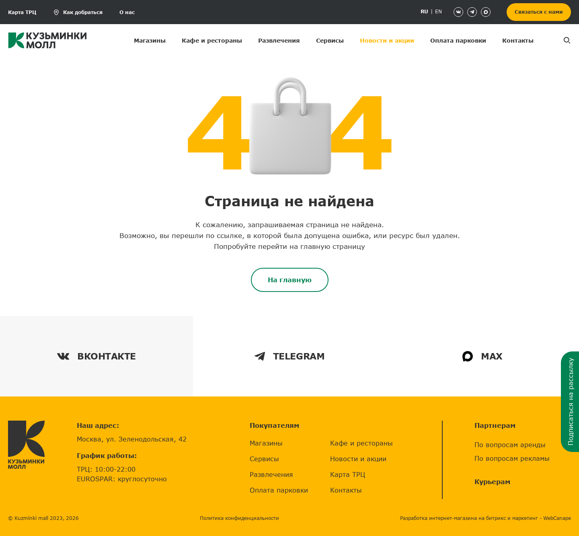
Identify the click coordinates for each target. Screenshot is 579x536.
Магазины (150, 40)
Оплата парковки (458, 40)
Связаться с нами (539, 12)
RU (424, 11)
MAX (482, 356)
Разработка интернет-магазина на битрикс (453, 518)
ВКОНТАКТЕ (96, 356)
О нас (127, 12)
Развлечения (279, 40)
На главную (290, 279)
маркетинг (525, 518)
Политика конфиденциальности (239, 518)
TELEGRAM (289, 356)
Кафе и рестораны (212, 40)
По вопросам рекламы (512, 458)
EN (438, 11)
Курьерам (492, 481)
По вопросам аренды (510, 444)
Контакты (518, 40)
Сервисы (330, 40)
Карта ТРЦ (22, 12)
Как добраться (83, 12)
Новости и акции (387, 40)
